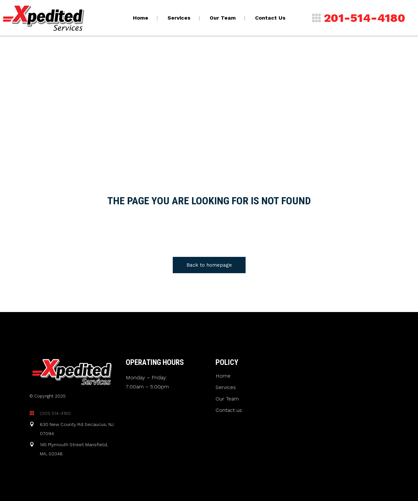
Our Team (227, 399)
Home (223, 376)
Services (226, 387)
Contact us (229, 410)
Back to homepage (209, 265)
